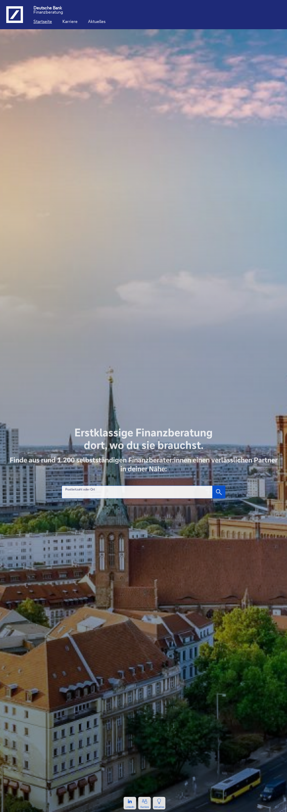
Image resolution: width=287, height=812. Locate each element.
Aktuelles (97, 21)
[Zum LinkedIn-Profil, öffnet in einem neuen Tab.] (130, 803)
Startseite (42, 21)
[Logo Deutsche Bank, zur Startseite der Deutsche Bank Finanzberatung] (14, 14)
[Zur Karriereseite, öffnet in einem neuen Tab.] (144, 803)
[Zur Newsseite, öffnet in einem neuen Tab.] (159, 803)
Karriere (70, 21)
